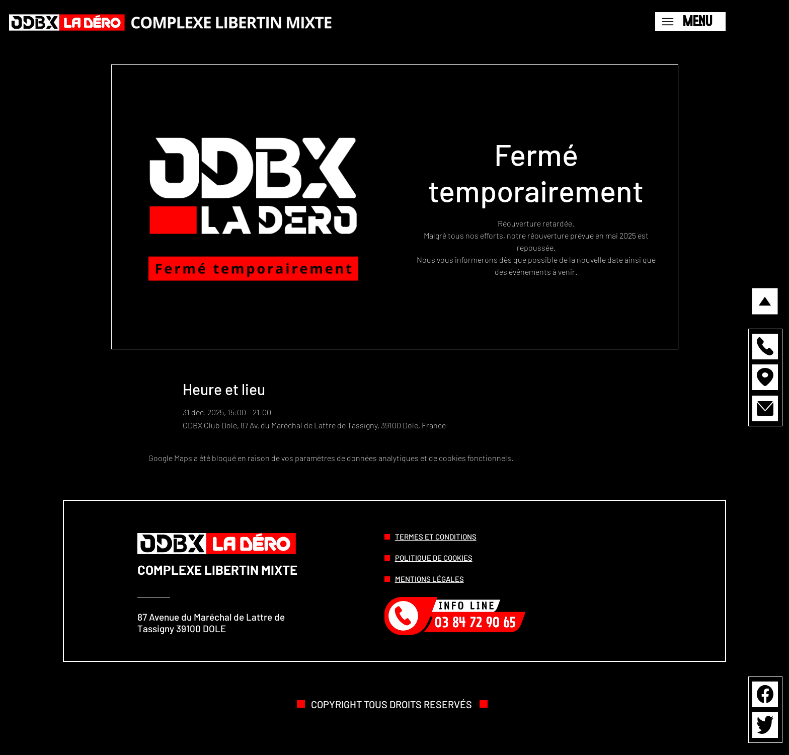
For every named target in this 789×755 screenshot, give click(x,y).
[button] (765, 346)
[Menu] (690, 22)
